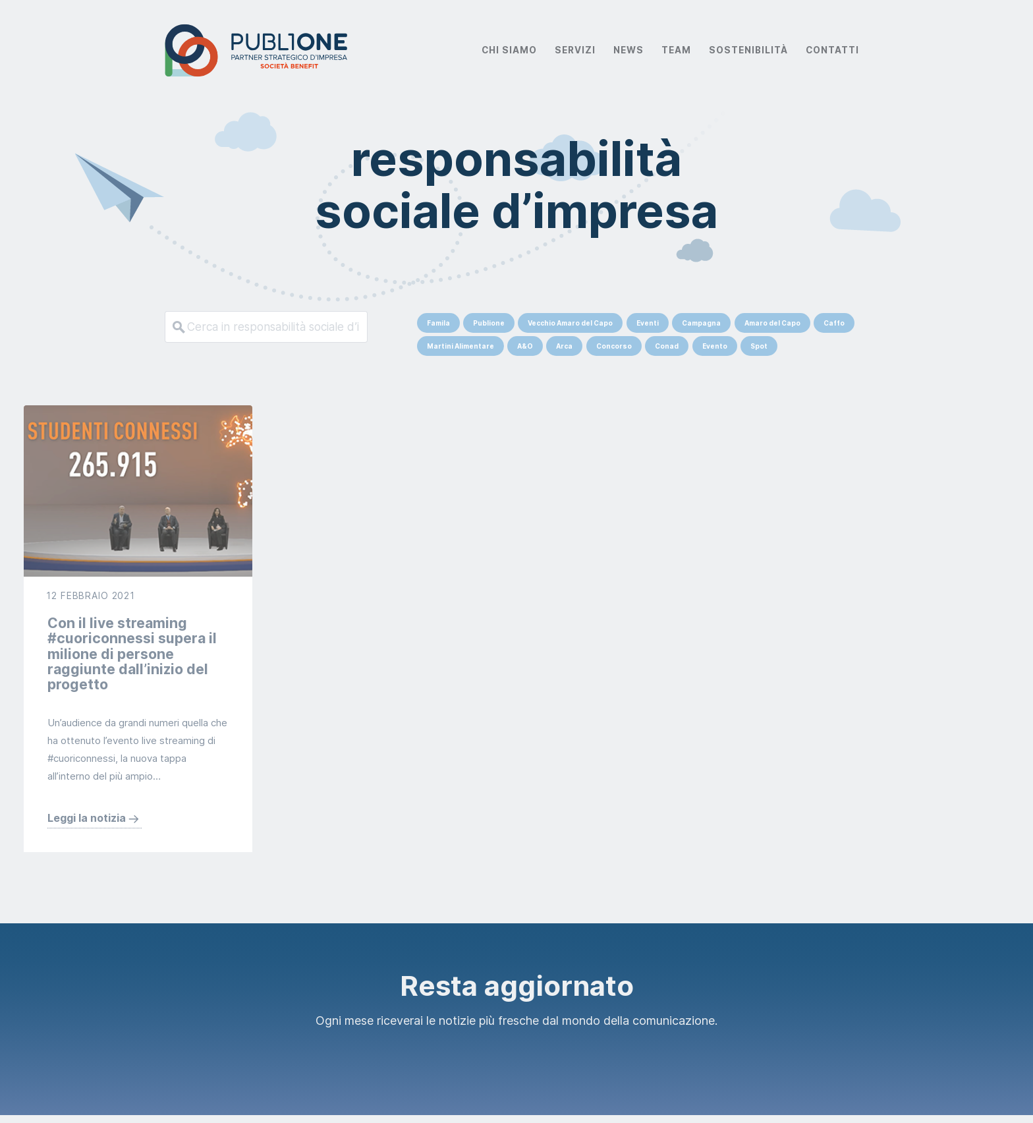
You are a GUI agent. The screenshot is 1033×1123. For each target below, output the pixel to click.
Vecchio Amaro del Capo (570, 323)
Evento (714, 346)
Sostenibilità (748, 50)
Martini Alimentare (460, 346)
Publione (489, 323)
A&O (525, 346)
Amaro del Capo (772, 323)
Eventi (647, 323)
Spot (759, 346)
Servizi (575, 50)
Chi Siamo (509, 50)
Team (676, 50)
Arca (564, 346)
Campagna (701, 323)
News (628, 50)
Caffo (834, 323)
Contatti (832, 50)
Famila (438, 323)
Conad (667, 346)
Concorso (614, 346)
